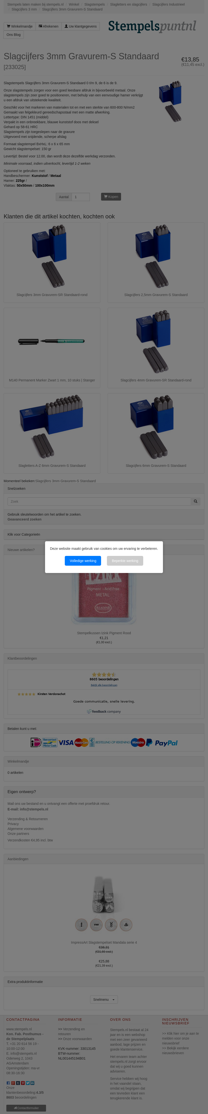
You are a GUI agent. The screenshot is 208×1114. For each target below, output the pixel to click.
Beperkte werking (125, 561)
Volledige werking (83, 561)
